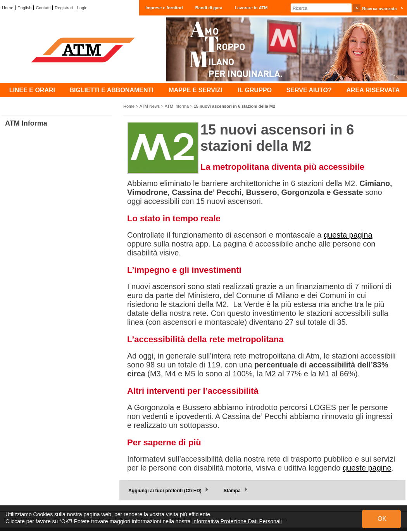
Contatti (43, 7)
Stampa (232, 490)
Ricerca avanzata (379, 8)
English (24, 7)
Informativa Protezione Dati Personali (237, 521)
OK (382, 518)
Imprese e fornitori (164, 7)
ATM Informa (177, 106)
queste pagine (367, 468)
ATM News (150, 106)
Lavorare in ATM (251, 7)
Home (7, 7)
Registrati (63, 7)
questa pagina (348, 235)
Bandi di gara (208, 7)
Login (82, 7)
